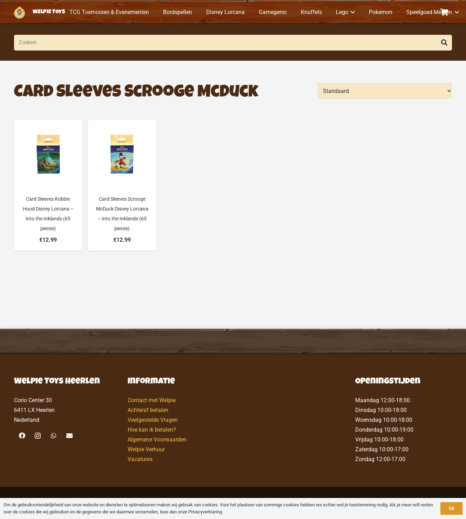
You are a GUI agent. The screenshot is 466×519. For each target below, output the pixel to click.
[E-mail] (69, 436)
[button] (351, 12)
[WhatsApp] (53, 436)
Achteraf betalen (148, 410)
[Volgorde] (384, 91)
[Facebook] (22, 436)
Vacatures (140, 459)
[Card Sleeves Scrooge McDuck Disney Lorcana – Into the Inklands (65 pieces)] (122, 185)
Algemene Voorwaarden (157, 439)
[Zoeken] (233, 43)
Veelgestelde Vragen (153, 420)
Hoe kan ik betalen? (152, 429)
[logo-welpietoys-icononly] (19, 12)
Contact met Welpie (152, 400)
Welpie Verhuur (146, 449)
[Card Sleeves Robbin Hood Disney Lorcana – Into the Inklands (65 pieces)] (48, 185)
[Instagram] (38, 436)
